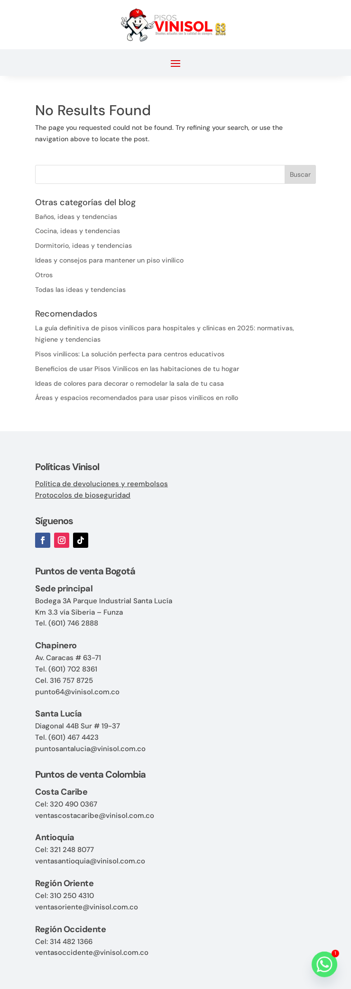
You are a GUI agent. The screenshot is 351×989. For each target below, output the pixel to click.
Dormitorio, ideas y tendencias (83, 245)
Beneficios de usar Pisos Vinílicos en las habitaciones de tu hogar (137, 368)
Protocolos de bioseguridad (82, 495)
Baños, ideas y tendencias (76, 216)
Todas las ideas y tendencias (80, 289)
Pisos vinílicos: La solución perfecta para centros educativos (129, 354)
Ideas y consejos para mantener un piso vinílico (109, 260)
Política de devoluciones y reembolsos (101, 484)
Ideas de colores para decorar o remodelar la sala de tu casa (129, 383)
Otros (44, 275)
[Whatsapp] (324, 964)
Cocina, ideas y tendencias (77, 231)
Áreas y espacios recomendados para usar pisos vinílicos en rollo (136, 397)
